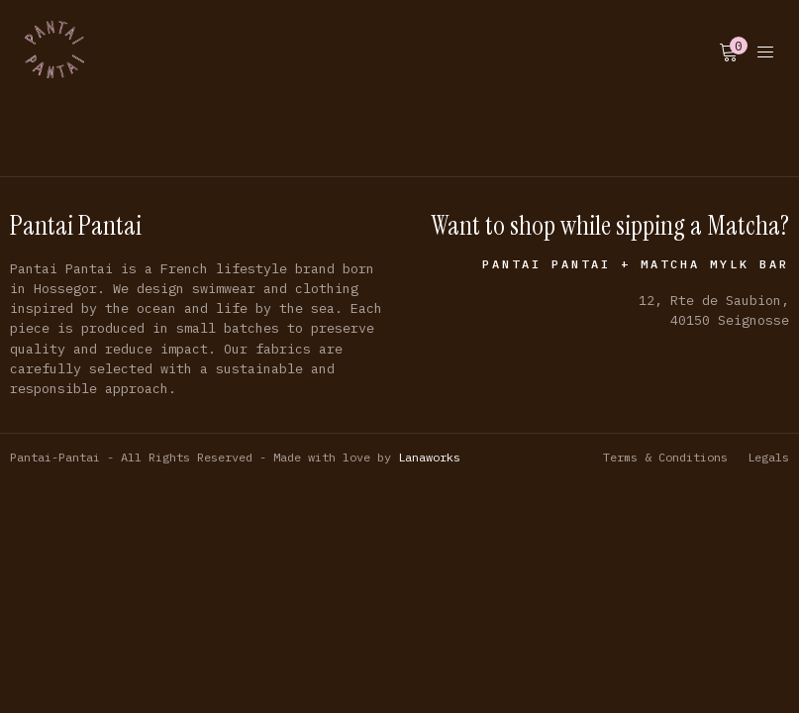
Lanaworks (429, 457)
